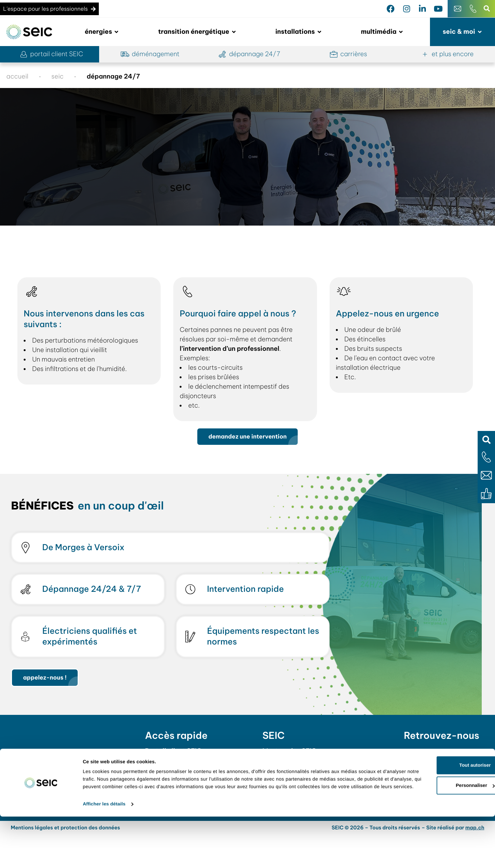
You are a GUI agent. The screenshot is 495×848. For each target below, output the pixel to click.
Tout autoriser (442, 789)
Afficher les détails (104, 835)
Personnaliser (442, 809)
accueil (17, 76)
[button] (486, 439)
